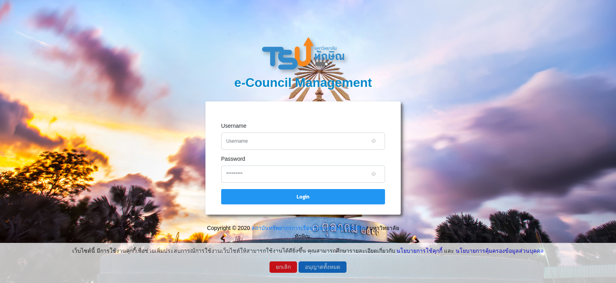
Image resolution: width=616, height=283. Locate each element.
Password (233, 159)
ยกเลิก (283, 267)
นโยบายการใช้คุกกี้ (419, 251)
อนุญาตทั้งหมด (322, 267)
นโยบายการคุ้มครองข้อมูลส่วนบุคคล (500, 251)
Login (303, 196)
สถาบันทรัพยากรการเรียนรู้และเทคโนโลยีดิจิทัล (308, 228)
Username (234, 126)
